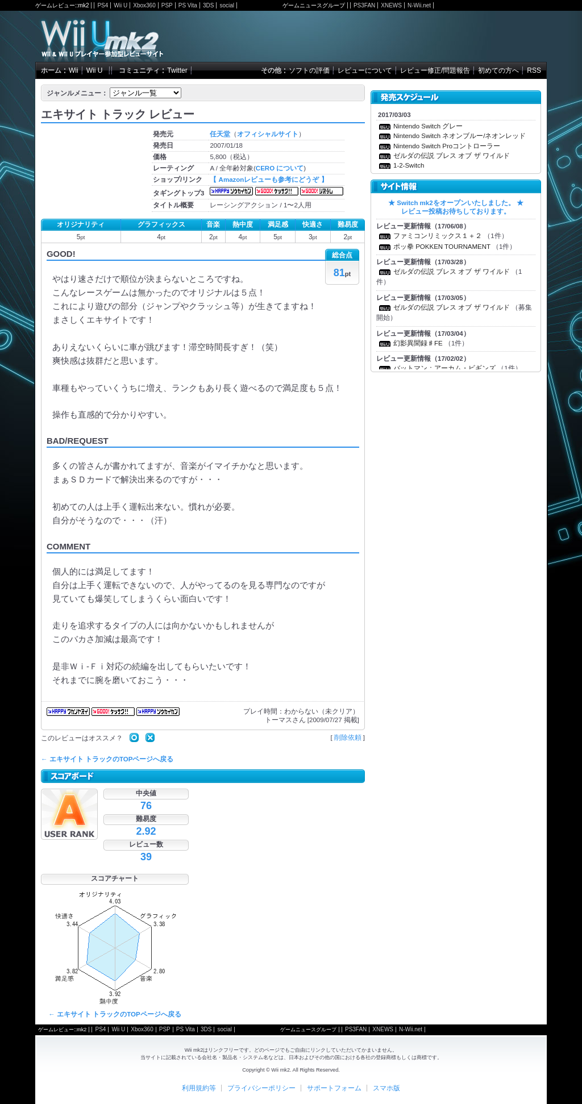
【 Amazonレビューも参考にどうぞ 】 (268, 179)
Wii (73, 70)
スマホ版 (386, 1088)
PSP (167, 5)
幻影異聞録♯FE (418, 343)
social (226, 5)
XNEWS (391, 5)
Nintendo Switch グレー (428, 126)
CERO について (280, 168)
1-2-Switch (408, 165)
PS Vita (187, 5)
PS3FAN (364, 5)
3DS (208, 5)
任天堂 (220, 134)
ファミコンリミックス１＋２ (437, 235)
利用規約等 (199, 1088)
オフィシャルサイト (267, 134)
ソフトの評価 (309, 70)
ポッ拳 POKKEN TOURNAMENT (441, 246)
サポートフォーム (334, 1088)
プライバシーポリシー (261, 1088)
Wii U (120, 5)
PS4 (102, 5)
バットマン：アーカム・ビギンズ (444, 368)
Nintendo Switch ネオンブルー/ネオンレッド (459, 135)
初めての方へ (498, 70)
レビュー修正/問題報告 (435, 70)
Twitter (177, 70)
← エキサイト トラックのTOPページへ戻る (107, 759)
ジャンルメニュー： (77, 93)
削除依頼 (347, 737)
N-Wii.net (419, 5)
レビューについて (365, 70)
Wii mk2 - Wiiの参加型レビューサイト (102, 36)
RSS (534, 70)
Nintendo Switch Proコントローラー (446, 146)
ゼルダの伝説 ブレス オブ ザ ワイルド (451, 155)
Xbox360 (144, 5)
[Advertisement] (414, 36)
